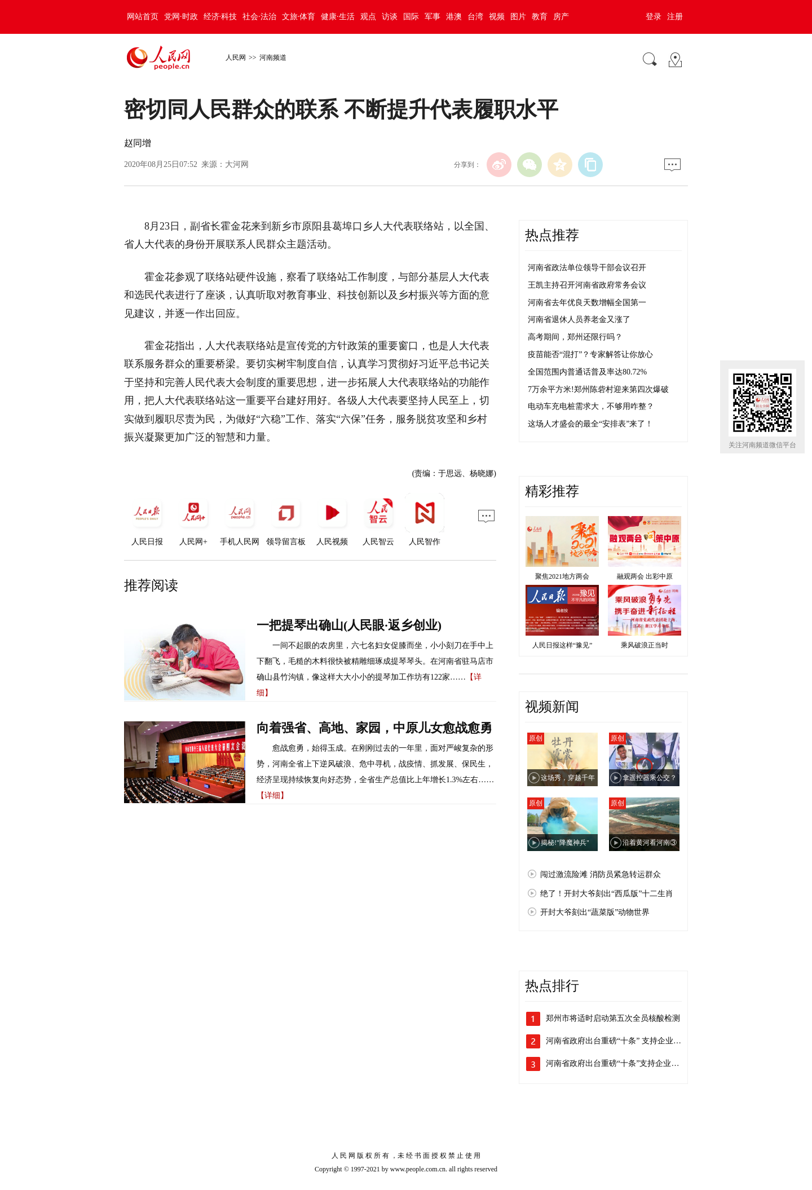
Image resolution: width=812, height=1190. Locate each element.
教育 (540, 16)
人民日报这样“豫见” (562, 645)
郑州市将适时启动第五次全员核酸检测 (613, 1018)
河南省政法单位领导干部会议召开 (587, 267)
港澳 (454, 16)
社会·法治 (259, 16)
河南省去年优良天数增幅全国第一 (587, 302)
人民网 (236, 57)
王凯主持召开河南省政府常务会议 (587, 285)
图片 (518, 16)
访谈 (390, 16)
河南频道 (272, 57)
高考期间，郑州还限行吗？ (575, 337)
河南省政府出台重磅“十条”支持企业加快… (620, 1063)
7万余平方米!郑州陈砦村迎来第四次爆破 (598, 389)
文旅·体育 (299, 16)
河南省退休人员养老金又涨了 (579, 319)
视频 (497, 16)
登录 (653, 16)
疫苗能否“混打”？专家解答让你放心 (590, 354)
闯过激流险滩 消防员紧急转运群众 (600, 874)
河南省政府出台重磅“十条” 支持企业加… (617, 1041)
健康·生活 (338, 16)
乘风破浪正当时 (644, 645)
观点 (368, 16)
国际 (411, 16)
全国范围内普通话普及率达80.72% (587, 372)
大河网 (237, 164)
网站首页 (142, 16)
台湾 (475, 16)
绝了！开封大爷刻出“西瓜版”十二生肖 (606, 893)
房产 (561, 16)
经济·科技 (220, 16)
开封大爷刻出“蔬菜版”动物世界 (595, 912)
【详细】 (272, 795)
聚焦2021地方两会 (562, 576)
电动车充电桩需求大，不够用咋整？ (591, 406)
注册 (675, 16)
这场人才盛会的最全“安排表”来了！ (590, 424)
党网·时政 (181, 16)
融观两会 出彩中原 (645, 576)
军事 (432, 16)
